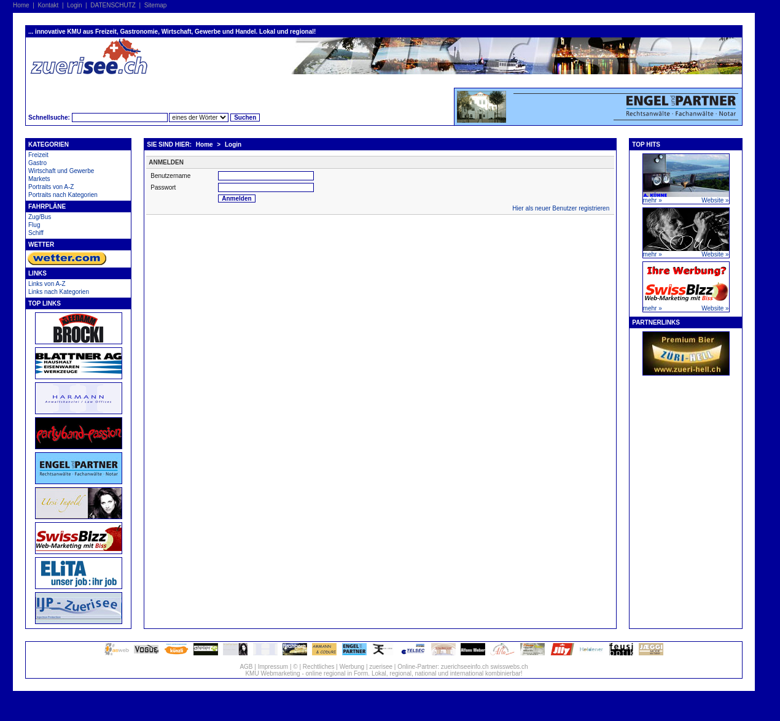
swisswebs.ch (509, 666)
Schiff (36, 232)
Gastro (37, 163)
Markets (39, 178)
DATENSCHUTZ (113, 5)
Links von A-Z (47, 283)
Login (74, 5)
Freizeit (38, 155)
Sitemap (155, 5)
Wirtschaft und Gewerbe (61, 171)
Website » (714, 200)
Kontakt (47, 5)
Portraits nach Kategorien (63, 194)
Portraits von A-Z (51, 186)
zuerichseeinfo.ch (465, 666)
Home (21, 5)
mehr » (652, 200)
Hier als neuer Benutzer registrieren (560, 208)
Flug (34, 225)
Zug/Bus (39, 217)
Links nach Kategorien (58, 291)
